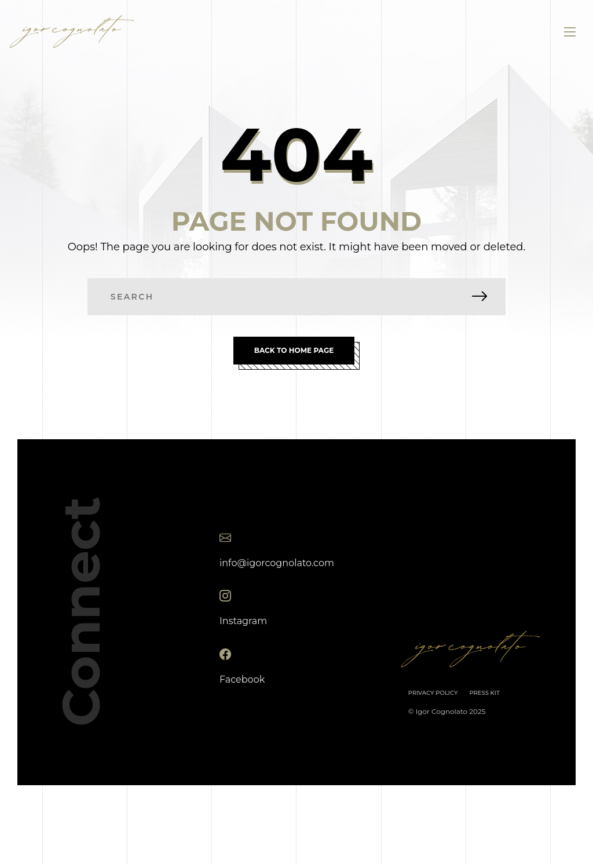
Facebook (242, 678)
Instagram (243, 620)
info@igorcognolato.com (276, 562)
